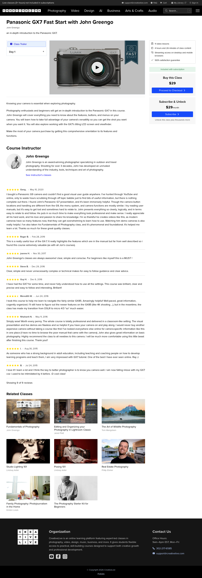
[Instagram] (64, 556)
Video (75, 10)
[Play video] (97, 67)
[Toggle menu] (198, 10)
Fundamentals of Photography (22, 426)
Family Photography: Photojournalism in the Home (26, 505)
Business (113, 10)
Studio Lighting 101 (16, 466)
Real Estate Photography (115, 466)
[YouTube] (51, 556)
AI (100, 10)
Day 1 (12, 51)
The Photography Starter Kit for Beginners (71, 505)
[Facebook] (58, 556)
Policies (101, 573)
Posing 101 (60, 466)
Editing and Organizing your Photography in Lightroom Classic (72, 428)
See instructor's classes (38, 175)
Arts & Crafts (134, 10)
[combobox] (177, 10)
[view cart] (164, 3)
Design (89, 10)
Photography (57, 10)
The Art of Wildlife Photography (119, 426)
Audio (152, 10)
